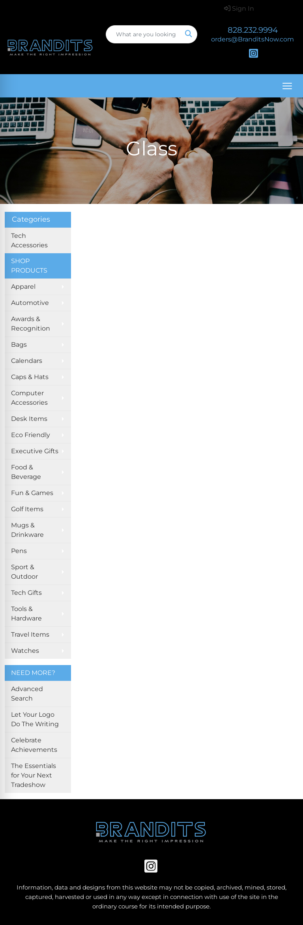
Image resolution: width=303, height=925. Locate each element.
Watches (25, 650)
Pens (19, 551)
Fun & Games (32, 493)
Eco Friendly (30, 435)
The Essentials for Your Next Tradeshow (33, 775)
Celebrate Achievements (34, 744)
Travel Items (30, 634)
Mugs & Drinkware (27, 529)
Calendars (26, 360)
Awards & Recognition (30, 323)
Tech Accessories (29, 240)
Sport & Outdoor (24, 571)
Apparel (23, 286)
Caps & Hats (30, 377)
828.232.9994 (253, 30)
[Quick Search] (143, 34)
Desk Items (29, 418)
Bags (19, 344)
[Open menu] (287, 86)
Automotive (30, 302)
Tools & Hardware (26, 613)
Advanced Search (27, 693)
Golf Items (27, 509)
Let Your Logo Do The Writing (35, 719)
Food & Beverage (26, 471)
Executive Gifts (34, 451)
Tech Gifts (26, 592)
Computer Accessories (29, 397)
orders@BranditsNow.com (252, 39)
